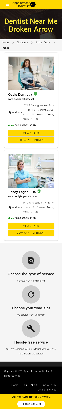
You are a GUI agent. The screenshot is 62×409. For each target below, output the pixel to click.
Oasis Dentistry (21, 95)
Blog (24, 385)
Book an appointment (31, 140)
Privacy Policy (48, 385)
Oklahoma (22, 42)
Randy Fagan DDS (22, 192)
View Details (31, 133)
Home (5, 42)
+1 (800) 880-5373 (31, 404)
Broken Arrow (43, 42)
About (34, 385)
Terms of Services (46, 389)
